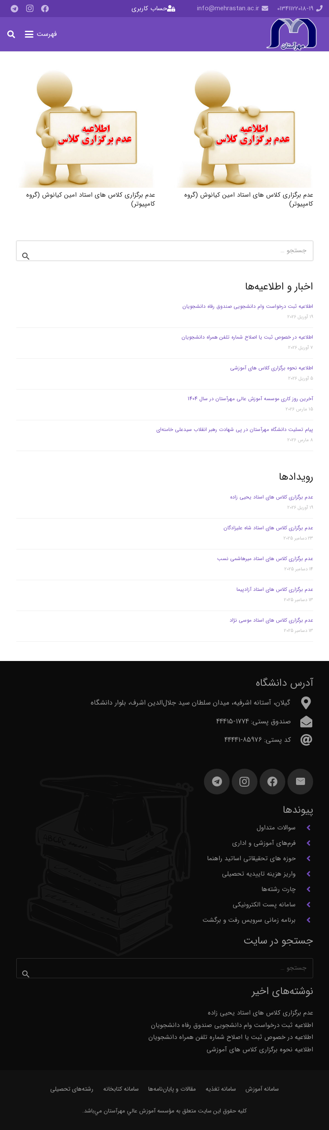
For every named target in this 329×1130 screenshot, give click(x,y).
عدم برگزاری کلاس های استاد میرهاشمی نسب (265, 559)
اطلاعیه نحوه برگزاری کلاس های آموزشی (271, 368)
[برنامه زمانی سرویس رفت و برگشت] (304, 920)
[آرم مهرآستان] (291, 34)
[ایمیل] (300, 781)
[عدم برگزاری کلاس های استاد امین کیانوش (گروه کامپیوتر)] (243, 128)
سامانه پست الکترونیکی (264, 905)
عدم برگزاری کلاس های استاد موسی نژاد (271, 620)
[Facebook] (45, 8)
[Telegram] (14, 8)
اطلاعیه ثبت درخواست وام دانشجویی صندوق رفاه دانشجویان (247, 306)
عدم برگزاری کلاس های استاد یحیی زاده (271, 497)
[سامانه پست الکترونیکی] (304, 904)
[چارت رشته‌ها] (304, 889)
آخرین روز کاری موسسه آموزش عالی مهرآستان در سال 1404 (250, 399)
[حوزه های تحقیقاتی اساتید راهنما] (304, 858)
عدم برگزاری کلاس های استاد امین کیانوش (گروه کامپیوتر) (248, 199)
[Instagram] (29, 8)
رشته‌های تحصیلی (71, 1089)
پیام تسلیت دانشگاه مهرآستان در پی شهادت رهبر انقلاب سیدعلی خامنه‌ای (234, 429)
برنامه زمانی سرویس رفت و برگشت (249, 920)
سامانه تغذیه (221, 1089)
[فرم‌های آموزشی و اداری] (304, 843)
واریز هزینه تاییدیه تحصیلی (259, 874)
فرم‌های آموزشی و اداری (264, 843)
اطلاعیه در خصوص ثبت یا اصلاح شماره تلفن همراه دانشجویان (247, 337)
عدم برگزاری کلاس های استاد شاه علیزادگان (268, 528)
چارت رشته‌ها (278, 889)
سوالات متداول (276, 828)
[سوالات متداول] (304, 827)
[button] (41, 34)
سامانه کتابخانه (121, 1089)
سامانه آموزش (262, 1089)
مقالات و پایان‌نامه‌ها (172, 1089)
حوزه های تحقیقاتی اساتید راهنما (251, 858)
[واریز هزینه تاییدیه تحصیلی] (304, 874)
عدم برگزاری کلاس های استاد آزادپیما (274, 589)
